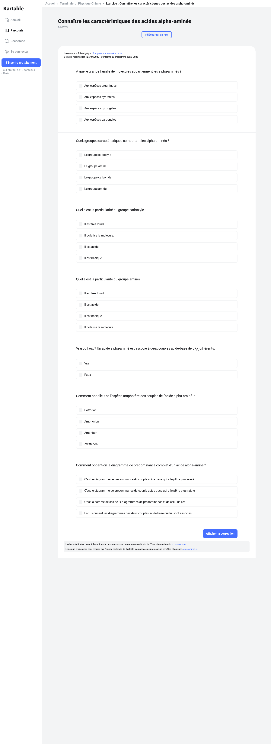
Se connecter (16, 51)
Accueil (13, 20)
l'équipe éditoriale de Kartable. (107, 53)
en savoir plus (179, 544)
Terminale (67, 3)
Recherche (15, 41)
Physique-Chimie (89, 3)
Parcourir (14, 30)
